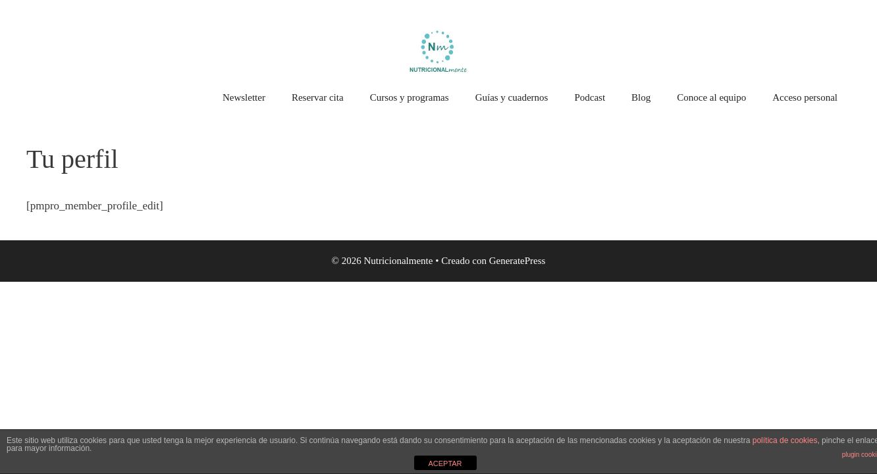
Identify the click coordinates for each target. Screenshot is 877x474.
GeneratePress (517, 260)
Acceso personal (804, 97)
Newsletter (244, 97)
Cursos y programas (409, 97)
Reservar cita (318, 97)
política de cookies (785, 440)
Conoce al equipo (711, 97)
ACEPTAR (445, 463)
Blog (641, 97)
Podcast (589, 97)
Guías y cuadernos (511, 97)
